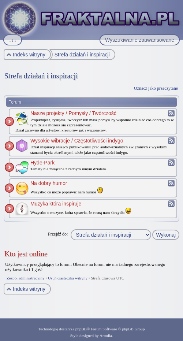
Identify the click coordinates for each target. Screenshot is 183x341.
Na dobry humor (48, 183)
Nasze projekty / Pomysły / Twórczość (73, 113)
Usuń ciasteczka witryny (67, 278)
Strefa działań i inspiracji (41, 76)
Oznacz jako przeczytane (156, 88)
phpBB (81, 329)
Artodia (106, 335)
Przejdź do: (58, 234)
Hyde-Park (42, 163)
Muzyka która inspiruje (55, 204)
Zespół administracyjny (26, 278)
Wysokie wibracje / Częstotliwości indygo (76, 141)
